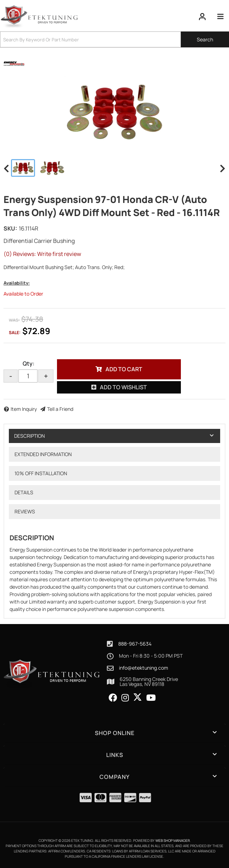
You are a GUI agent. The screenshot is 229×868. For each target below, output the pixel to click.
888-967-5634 (134, 643)
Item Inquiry (24, 409)
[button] (114, 39)
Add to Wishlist (123, 387)
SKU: (10, 228)
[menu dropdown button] (220, 16)
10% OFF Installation (41, 473)
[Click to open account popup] (202, 16)
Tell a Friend (60, 409)
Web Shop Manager (172, 840)
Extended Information (43, 454)
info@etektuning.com (143, 667)
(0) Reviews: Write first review (42, 254)
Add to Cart (123, 369)
